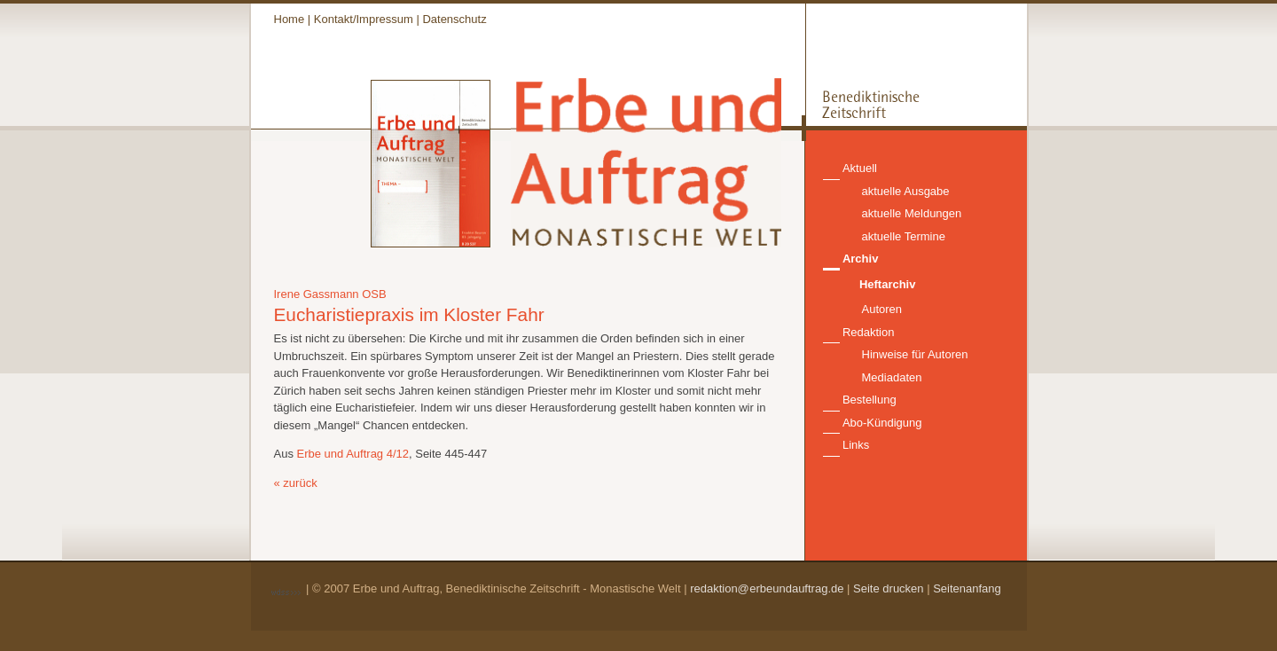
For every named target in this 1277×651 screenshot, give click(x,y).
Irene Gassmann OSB (330, 294)
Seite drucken (888, 588)
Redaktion (868, 332)
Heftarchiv (887, 284)
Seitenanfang (967, 588)
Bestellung (869, 399)
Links (855, 444)
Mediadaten (892, 377)
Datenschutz (454, 19)
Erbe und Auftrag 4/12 (353, 453)
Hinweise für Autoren (915, 354)
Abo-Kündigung (882, 422)
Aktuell (859, 168)
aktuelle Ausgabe (906, 191)
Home (289, 19)
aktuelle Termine (903, 236)
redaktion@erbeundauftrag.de (766, 588)
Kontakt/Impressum (363, 19)
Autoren (882, 309)
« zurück (295, 483)
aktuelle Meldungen (912, 213)
